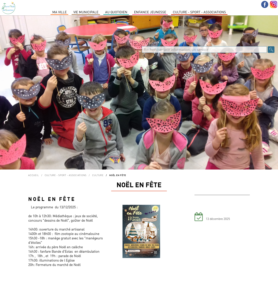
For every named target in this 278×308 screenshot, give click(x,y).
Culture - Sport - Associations (199, 12)
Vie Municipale (85, 12)
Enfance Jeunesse (150, 12)
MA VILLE (59, 12)
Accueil (33, 175)
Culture (97, 175)
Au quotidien (116, 12)
